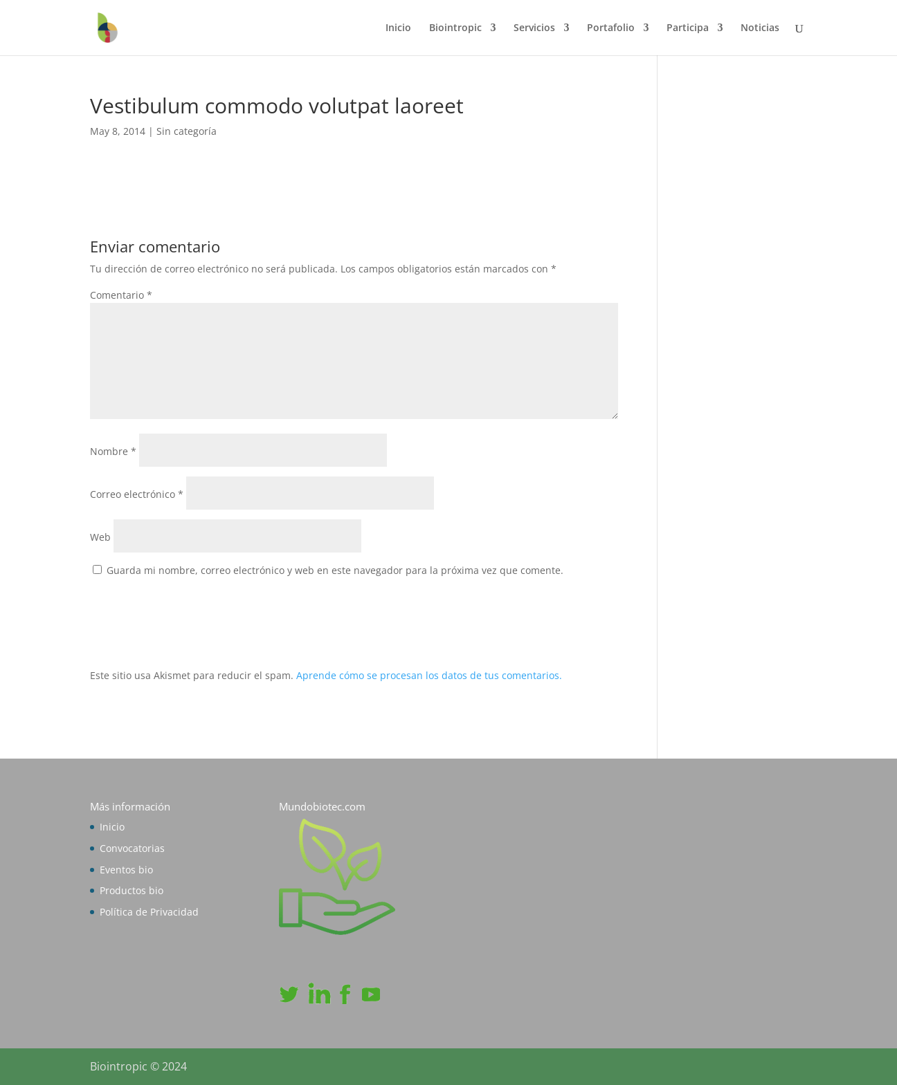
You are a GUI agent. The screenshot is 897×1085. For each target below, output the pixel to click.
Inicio (398, 28)
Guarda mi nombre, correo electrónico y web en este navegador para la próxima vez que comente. (335, 570)
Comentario (121, 295)
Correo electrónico (136, 494)
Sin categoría (186, 131)
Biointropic (455, 28)
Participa (688, 28)
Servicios (534, 28)
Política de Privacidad (149, 911)
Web (100, 537)
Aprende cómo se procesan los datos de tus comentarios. (429, 675)
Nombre (113, 451)
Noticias (760, 28)
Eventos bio (126, 869)
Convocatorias (132, 848)
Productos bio (131, 890)
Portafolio (611, 28)
